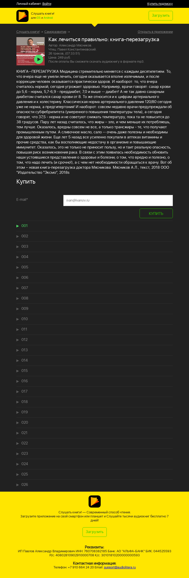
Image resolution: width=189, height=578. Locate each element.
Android (48, 18)
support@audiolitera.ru (120, 567)
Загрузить (161, 15)
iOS (38, 18)
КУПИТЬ (156, 214)
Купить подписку (160, 4)
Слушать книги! (28, 32)
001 (24, 226)
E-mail (22, 199)
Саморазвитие (55, 32)
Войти (46, 4)
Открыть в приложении (155, 32)
